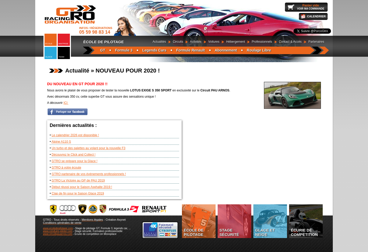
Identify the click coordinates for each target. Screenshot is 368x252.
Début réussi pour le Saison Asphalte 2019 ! (82, 187)
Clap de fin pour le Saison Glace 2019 (78, 193)
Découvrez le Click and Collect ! (73, 154)
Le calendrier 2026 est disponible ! (75, 135)
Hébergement (235, 42)
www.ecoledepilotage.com (58, 228)
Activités (196, 42)
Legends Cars (154, 50)
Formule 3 (124, 50)
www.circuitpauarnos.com (57, 234)
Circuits (178, 42)
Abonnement (226, 50)
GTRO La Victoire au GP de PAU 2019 (78, 180)
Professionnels (262, 42)
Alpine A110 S (61, 141)
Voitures (213, 42)
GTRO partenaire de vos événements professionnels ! (89, 174)
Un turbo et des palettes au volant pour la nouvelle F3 (89, 148)
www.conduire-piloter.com (57, 231)
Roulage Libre (259, 50)
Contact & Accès (290, 42)
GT (102, 50)
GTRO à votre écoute (66, 167)
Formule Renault (190, 50)
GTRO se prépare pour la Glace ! (75, 161)
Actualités (159, 42)
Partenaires (316, 42)
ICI (65, 103)
